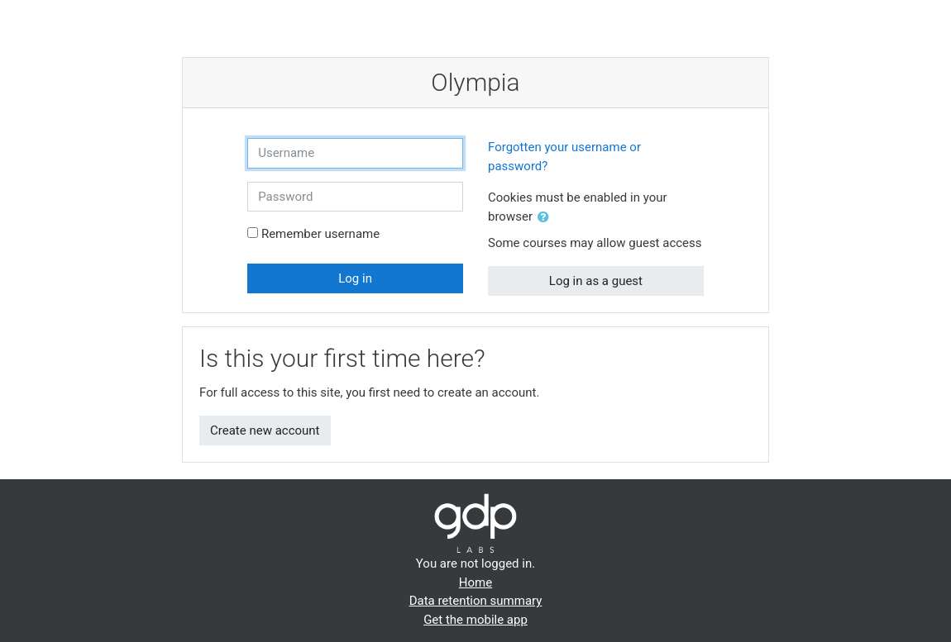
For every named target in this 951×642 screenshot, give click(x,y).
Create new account (265, 430)
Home (475, 582)
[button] (546, 217)
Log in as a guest (596, 280)
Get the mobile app (475, 619)
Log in (355, 278)
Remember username (320, 233)
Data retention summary (475, 600)
